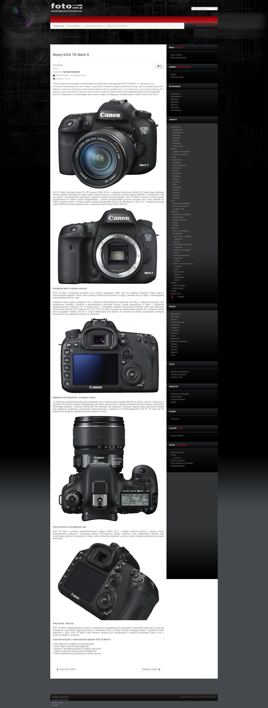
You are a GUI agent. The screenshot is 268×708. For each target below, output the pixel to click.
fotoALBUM (177, 233)
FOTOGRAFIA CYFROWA (182, 463)
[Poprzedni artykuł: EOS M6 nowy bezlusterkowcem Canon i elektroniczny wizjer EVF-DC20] (66, 669)
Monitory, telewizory (179, 341)
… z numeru (176, 458)
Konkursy (175, 228)
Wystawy (174, 99)
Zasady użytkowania (60, 700)
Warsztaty (175, 107)
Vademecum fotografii (181, 214)
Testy (173, 201)
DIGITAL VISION (178, 461)
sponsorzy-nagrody (182, 250)
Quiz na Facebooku (180, 231)
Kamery (175, 171)
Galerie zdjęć (177, 288)
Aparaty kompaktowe (181, 151)
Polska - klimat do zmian (182, 264)
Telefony (175, 192)
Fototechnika (177, 217)
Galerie (174, 283)
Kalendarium (176, 97)
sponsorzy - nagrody (182, 236)
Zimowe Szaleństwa (180, 255)
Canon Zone (176, 294)
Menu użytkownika (178, 58)
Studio (175, 223)
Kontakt (55, 705)
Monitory (176, 190)
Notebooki (176, 187)
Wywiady (174, 102)
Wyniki (177, 280)
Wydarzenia (176, 127)
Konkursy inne (178, 272)
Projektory (176, 176)
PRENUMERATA (178, 466)
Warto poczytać (177, 77)
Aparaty (174, 149)
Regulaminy (179, 277)
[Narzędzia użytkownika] (159, 65)
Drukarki (175, 195)
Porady (175, 225)
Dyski (174, 184)
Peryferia (176, 182)
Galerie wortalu (178, 285)
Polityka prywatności (60, 697)
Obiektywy (176, 162)
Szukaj (173, 74)
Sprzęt (173, 157)
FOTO (173, 455)
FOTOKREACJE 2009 (181, 244)
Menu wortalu (176, 55)
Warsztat (174, 212)
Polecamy (175, 419)
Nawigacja (176, 173)
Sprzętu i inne (178, 209)
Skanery (175, 198)
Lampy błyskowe (179, 165)
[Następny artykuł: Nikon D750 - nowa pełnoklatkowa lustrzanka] (151, 669)
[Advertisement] (134, 36)
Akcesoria (176, 168)
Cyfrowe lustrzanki (180, 154)
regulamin (178, 239)
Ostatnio (177, 274)
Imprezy (174, 105)
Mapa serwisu (57, 703)
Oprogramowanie (179, 220)
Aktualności (175, 94)
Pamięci (175, 179)
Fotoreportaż (176, 110)
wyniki (176, 242)
